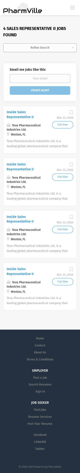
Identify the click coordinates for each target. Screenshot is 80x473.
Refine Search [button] (40, 47)
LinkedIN (40, 442)
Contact (40, 345)
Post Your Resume (40, 424)
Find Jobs (40, 410)
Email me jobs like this (28, 70)
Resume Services (40, 417)
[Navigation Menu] (72, 7)
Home (40, 338)
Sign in (40, 391)
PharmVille (54, 466)
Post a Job (40, 378)
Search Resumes (40, 384)
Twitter (40, 449)
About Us (40, 352)
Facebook (40, 435)
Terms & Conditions (40, 359)
